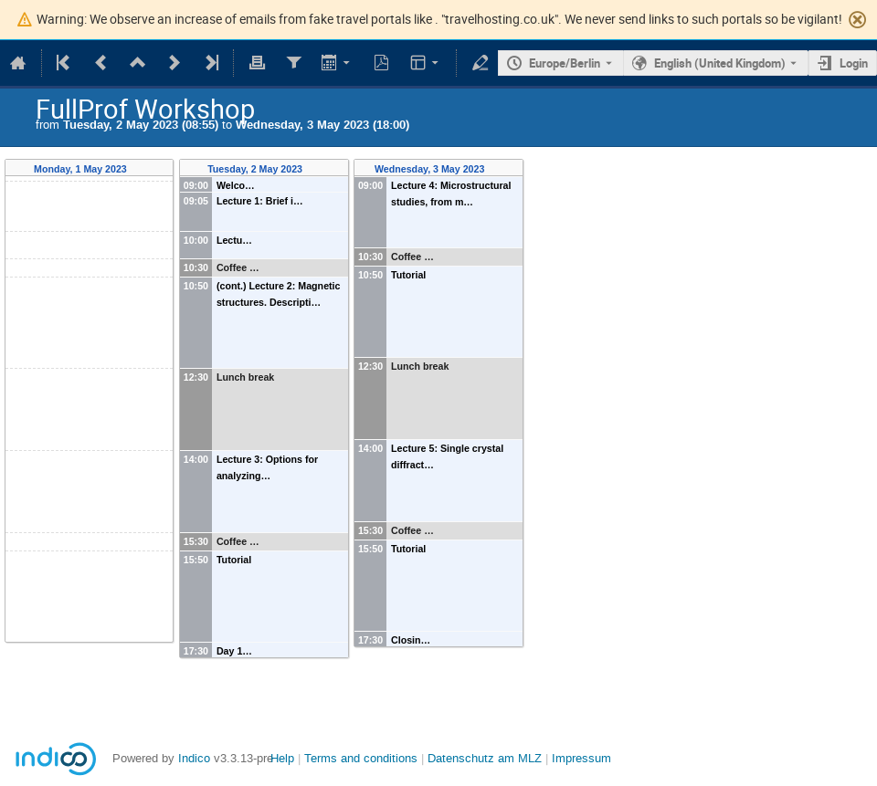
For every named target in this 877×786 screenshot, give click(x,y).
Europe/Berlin (564, 63)
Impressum (581, 758)
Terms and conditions (360, 758)
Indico (194, 758)
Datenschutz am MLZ (485, 758)
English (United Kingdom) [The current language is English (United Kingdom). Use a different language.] (720, 63)
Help (282, 758)
